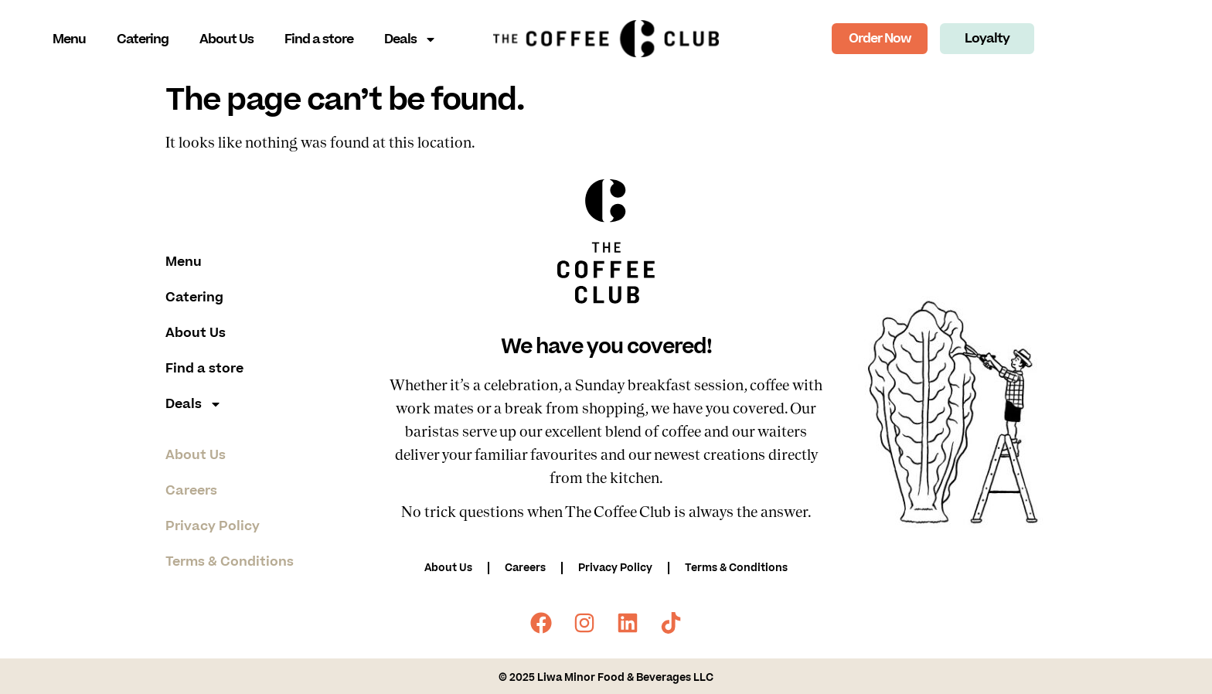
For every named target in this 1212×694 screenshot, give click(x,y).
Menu (69, 39)
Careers (191, 490)
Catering (143, 39)
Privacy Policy (212, 526)
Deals (410, 39)
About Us (226, 39)
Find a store (318, 39)
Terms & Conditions (229, 562)
